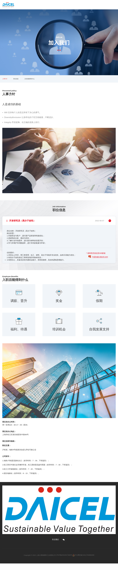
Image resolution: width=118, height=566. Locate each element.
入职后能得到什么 (35, 80)
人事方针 (5, 80)
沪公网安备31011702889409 (83, 558)
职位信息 (18, 80)
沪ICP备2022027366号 (64, 558)
